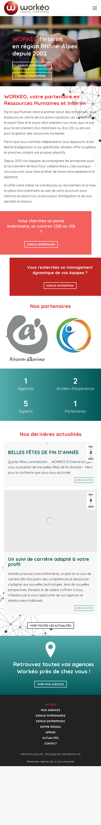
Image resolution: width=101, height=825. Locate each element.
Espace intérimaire (32, 65)
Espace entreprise (32, 76)
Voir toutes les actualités (50, 625)
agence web (47, 761)
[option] (27, 338)
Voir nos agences (50, 684)
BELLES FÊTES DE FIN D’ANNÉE (43, 452)
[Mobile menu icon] (95, 8)
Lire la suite (83, 479)
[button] (3, 337)
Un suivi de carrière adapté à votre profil (48, 561)
